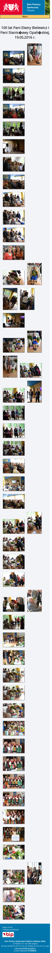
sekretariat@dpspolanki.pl (25, 948)
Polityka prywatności (10, 929)
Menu (25, 16)
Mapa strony (7, 927)
